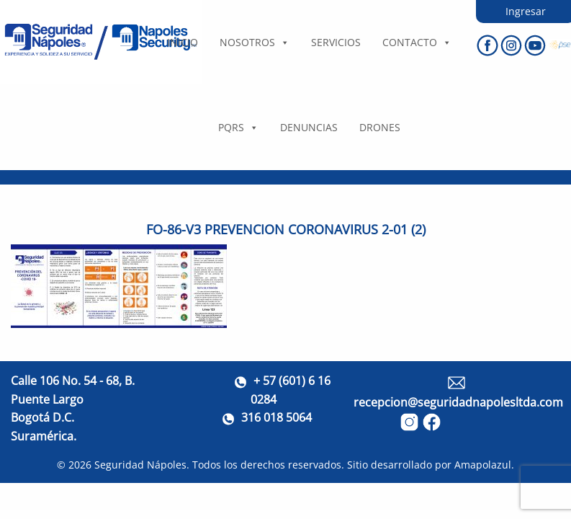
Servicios (336, 42)
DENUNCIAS (309, 127)
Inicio (182, 42)
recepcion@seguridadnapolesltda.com (458, 402)
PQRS (238, 127)
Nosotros (254, 42)
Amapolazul (482, 464)
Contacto (416, 42)
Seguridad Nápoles (140, 464)
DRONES (379, 127)
